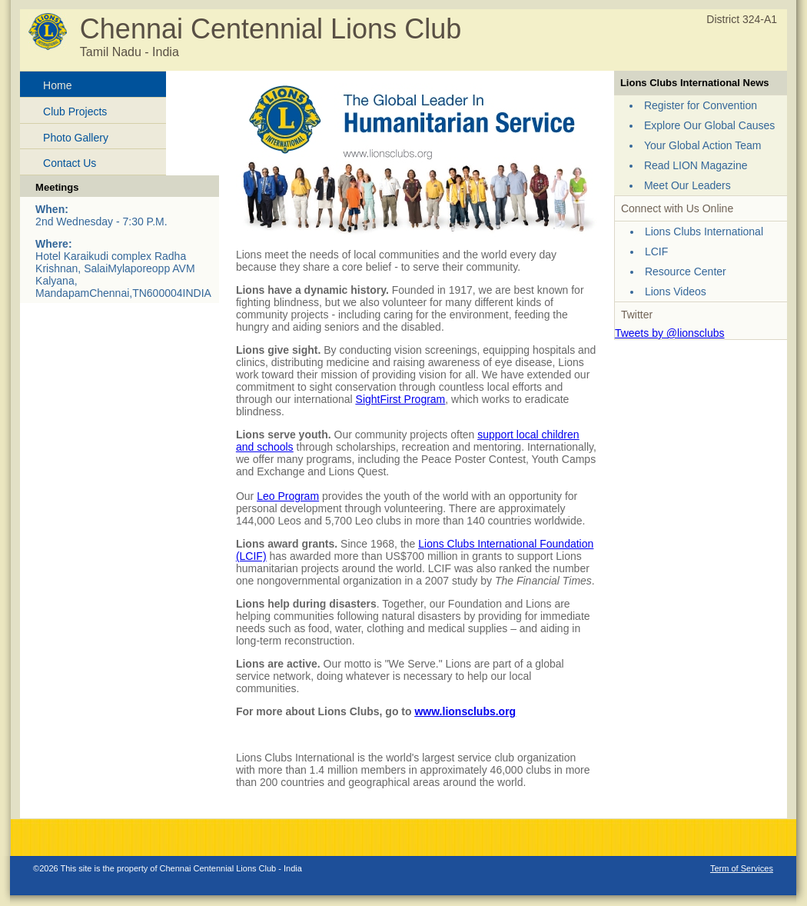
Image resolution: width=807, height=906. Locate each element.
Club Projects (75, 111)
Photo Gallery (75, 138)
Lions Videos (675, 291)
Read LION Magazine (696, 165)
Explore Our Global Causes (709, 125)
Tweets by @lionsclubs (670, 333)
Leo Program (288, 496)
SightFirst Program (401, 399)
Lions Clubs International (704, 231)
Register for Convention (700, 105)
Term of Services (741, 868)
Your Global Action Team (703, 145)
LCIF (656, 251)
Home (57, 85)
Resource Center (685, 271)
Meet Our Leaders (687, 185)
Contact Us (69, 163)
